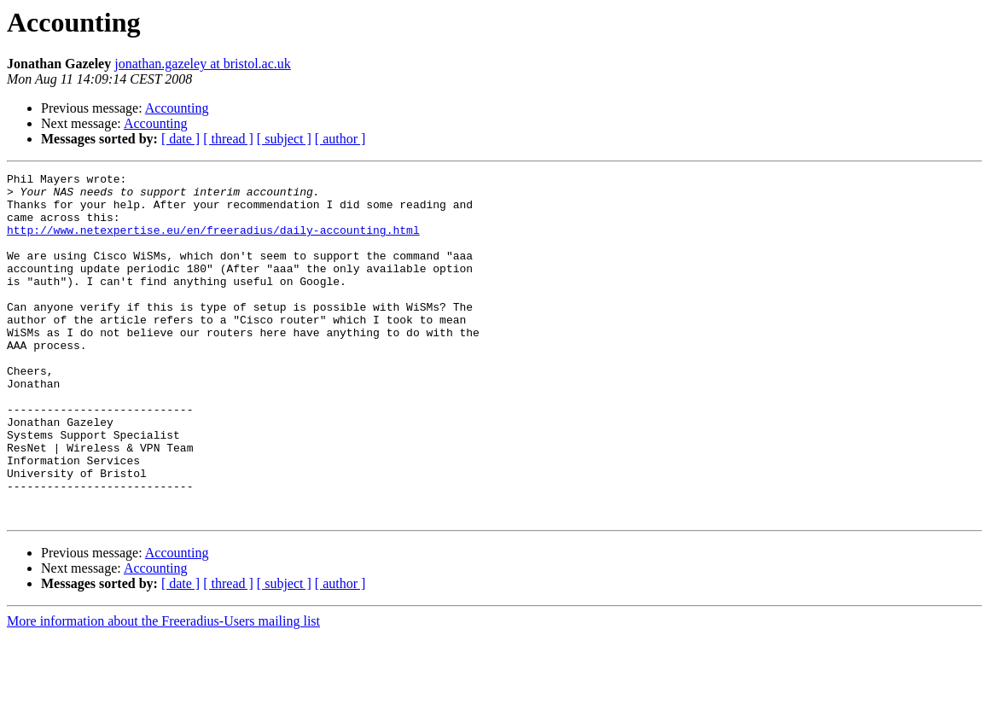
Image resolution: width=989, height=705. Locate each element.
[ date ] (180, 138)
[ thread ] (228, 138)
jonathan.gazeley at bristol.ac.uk (202, 63)
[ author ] (340, 138)
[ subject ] (284, 138)
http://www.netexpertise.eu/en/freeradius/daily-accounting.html (213, 242)
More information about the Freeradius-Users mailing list (163, 690)
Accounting (177, 108)
